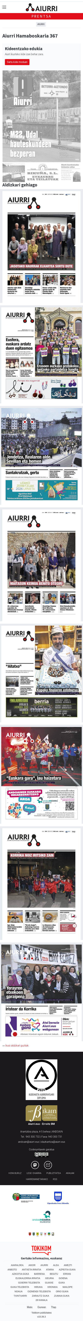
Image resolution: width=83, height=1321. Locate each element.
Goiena (63, 1278)
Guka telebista (19, 1287)
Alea (56, 1265)
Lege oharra (34, 1173)
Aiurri (41, 24)
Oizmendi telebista (39, 1291)
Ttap (53, 1307)
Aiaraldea (17, 1265)
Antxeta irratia (31, 1269)
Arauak (70, 1173)
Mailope (67, 1287)
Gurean (42, 1307)
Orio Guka (62, 1291)
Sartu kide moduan (17, 62)
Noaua (18, 1291)
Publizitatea (53, 1173)
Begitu (54, 1274)
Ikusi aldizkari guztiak (17, 1045)
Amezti (68, 1265)
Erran (67, 1274)
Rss (55, 1179)
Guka (61, 1282)
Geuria (49, 1278)
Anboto (12, 1269)
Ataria (50, 1269)
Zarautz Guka (40, 1296)
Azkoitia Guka (20, 1274)
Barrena (39, 1274)
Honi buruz (15, 1173)
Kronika (52, 1287)
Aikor (32, 1265)
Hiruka (38, 1287)
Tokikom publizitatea (41, 1312)
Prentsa (42, 16)
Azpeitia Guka (67, 1269)
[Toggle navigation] (4, 7)
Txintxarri (20, 1296)
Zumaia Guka (61, 1296)
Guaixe (49, 1282)
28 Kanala (42, 1300)
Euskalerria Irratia (28, 1278)
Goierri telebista (29, 1282)
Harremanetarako (37, 1179)
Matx (29, 1307)
